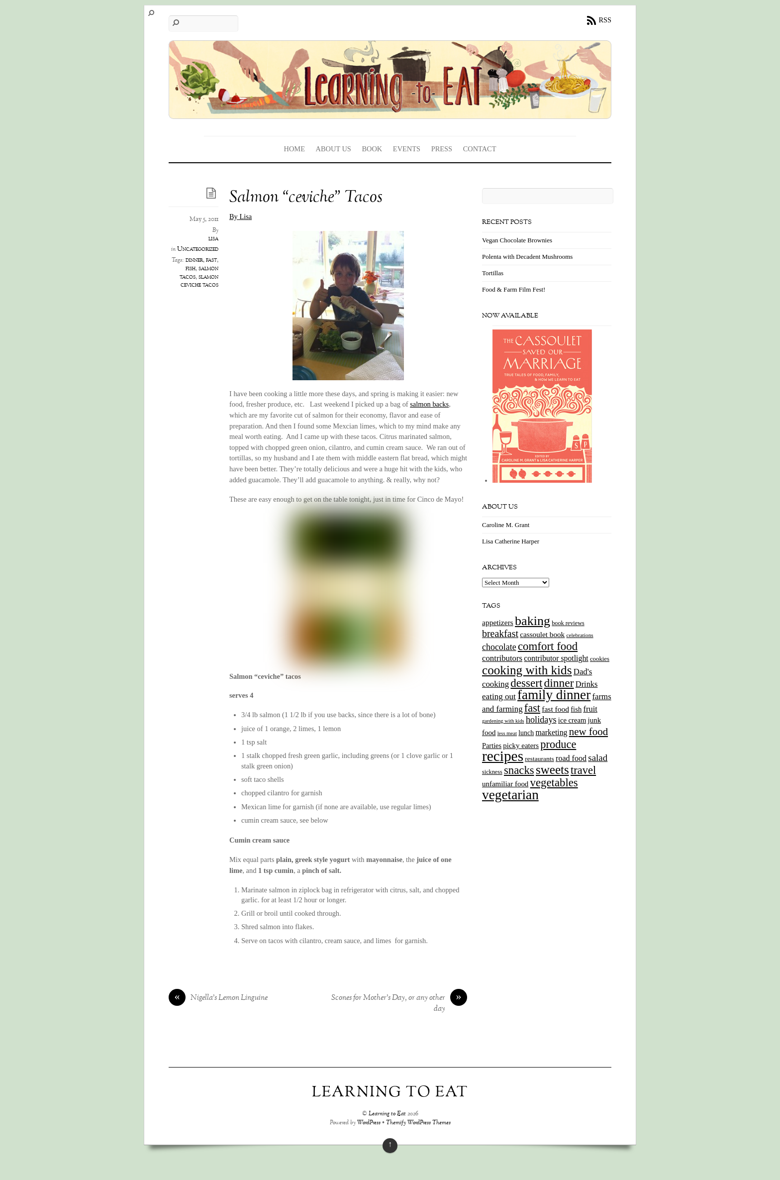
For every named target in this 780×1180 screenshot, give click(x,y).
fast (211, 260)
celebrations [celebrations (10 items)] (579, 635)
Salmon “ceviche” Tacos (306, 198)
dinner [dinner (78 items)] (559, 682)
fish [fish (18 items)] (576, 709)
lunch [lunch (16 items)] (526, 733)
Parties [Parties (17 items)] (491, 746)
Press (441, 149)
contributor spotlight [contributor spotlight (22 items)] (556, 658)
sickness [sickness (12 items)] (492, 771)
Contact (479, 149)
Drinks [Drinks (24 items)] (587, 684)
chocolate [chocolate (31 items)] (499, 647)
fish (190, 268)
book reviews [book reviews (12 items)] (568, 623)
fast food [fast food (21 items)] (555, 709)
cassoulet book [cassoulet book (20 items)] (542, 634)
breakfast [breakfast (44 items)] (500, 633)
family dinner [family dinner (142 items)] (553, 694)
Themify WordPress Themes (418, 1123)
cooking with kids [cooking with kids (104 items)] (527, 670)
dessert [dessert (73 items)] (526, 682)
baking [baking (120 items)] (532, 621)
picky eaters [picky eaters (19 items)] (521, 746)
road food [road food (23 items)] (571, 758)
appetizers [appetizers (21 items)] (497, 622)
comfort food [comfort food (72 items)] (548, 646)
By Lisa (240, 216)
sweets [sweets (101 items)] (552, 769)
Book (372, 149)
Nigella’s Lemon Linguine (218, 998)
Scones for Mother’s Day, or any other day (399, 1004)
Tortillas (492, 273)
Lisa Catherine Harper (510, 541)
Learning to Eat (387, 1114)
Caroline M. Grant (505, 525)
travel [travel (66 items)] (583, 770)
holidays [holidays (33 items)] (541, 720)
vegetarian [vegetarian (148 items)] (510, 794)
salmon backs (429, 404)
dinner (194, 260)
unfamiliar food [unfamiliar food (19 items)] (505, 784)
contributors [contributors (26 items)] (502, 658)
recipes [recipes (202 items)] (502, 756)
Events (406, 149)
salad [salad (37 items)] (597, 757)
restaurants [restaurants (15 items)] (539, 758)
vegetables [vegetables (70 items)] (554, 782)
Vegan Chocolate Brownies (517, 240)
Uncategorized (197, 249)
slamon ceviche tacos (199, 281)
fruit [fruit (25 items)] (590, 709)
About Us (333, 149)
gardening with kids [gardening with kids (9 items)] (503, 721)
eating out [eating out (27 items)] (499, 696)
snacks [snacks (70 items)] (519, 770)
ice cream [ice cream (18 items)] (572, 720)
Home (294, 149)
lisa (213, 238)
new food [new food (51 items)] (588, 732)
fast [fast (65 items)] (532, 708)
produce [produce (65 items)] (558, 744)
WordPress (369, 1123)
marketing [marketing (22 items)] (551, 732)
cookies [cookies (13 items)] (599, 658)
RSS (604, 20)
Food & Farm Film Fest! (513, 289)
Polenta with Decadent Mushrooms (527, 256)
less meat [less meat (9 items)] (507, 733)
